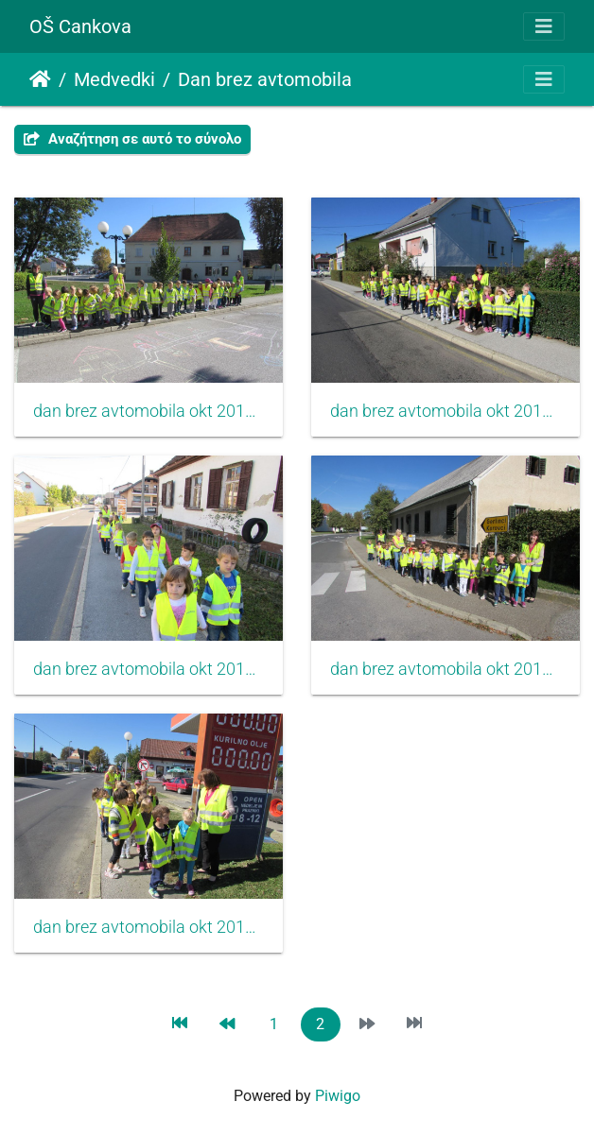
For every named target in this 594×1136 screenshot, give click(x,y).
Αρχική (40, 79)
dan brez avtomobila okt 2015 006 (148, 411)
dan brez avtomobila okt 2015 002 (148, 927)
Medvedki (114, 79)
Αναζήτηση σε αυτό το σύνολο (132, 138)
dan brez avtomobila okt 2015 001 (445, 669)
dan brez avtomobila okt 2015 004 (148, 669)
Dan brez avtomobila (265, 79)
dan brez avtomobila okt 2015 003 (445, 411)
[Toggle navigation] (544, 26)
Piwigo (337, 1096)
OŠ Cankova (80, 26)
